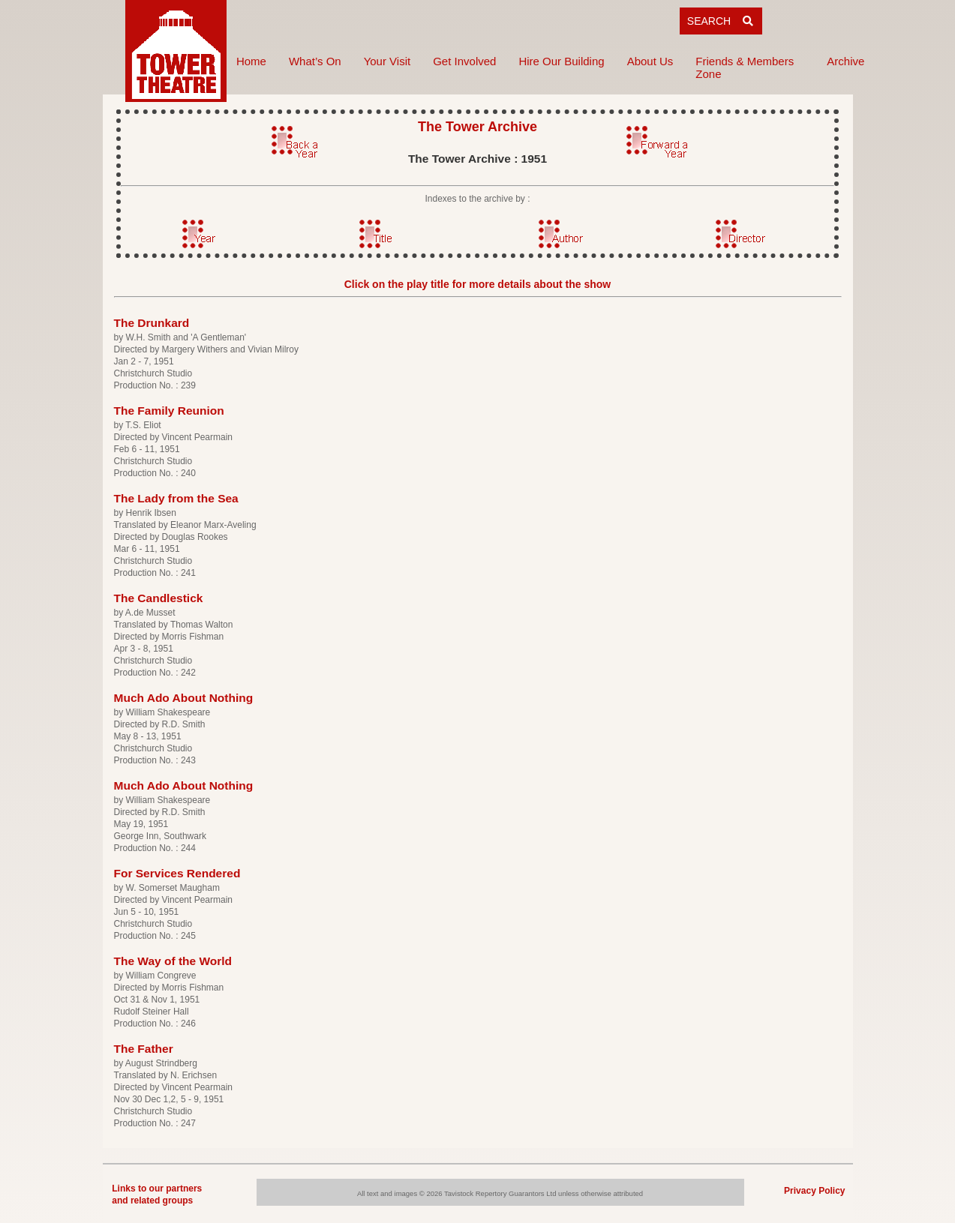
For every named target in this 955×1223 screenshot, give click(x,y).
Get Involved (464, 61)
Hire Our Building (561, 61)
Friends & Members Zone (744, 67)
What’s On (315, 61)
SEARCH (721, 21)
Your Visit (387, 61)
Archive (845, 61)
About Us (650, 61)
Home (251, 61)
